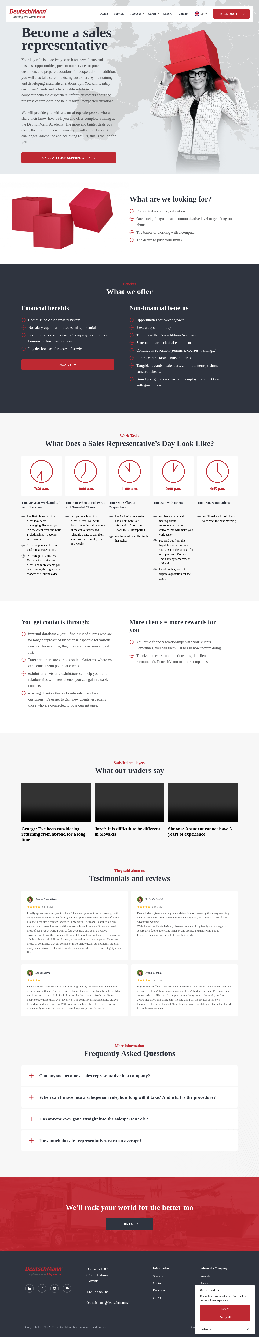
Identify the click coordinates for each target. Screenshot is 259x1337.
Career (152, 13)
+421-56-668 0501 (99, 1292)
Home (104, 13)
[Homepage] (28, 14)
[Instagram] (54, 1288)
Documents (160, 1290)
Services (119, 13)
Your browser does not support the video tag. (56, 802)
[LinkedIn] (29, 1288)
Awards (205, 1276)
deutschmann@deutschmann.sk (108, 1303)
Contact (183, 13)
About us (136, 13)
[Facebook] (42, 1288)
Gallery (167, 13)
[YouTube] (67, 1288)
